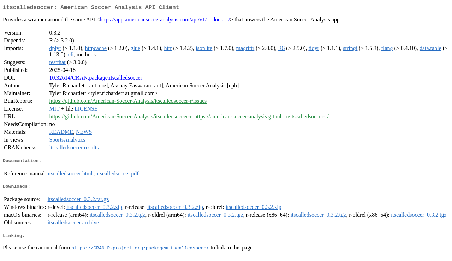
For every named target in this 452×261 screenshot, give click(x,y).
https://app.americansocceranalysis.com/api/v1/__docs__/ (165, 21)
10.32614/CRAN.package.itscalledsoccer (95, 79)
